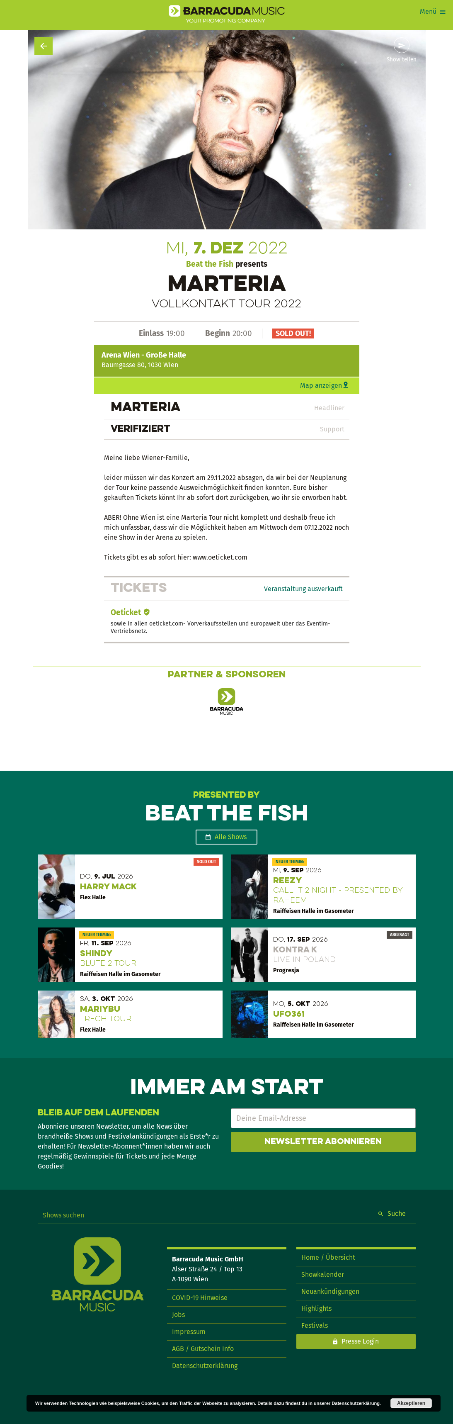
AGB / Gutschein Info (203, 1349)
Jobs (178, 1315)
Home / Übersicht (328, 1257)
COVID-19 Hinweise (200, 1298)
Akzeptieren (411, 1403)
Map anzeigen (321, 385)
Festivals (314, 1325)
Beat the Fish (209, 264)
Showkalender (322, 1274)
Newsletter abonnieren (323, 1142)
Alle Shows (231, 837)
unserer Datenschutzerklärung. (347, 1403)
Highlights (316, 1308)
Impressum (189, 1332)
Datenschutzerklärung (204, 1366)
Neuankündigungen (330, 1291)
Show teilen (402, 59)
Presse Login (360, 1341)
